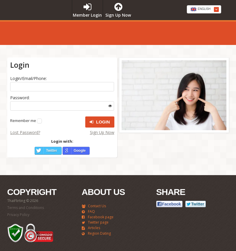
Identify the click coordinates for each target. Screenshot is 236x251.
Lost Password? (25, 132)
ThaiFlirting (37, 21)
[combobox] (204, 9)
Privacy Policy (18, 214)
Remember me (23, 120)
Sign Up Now (102, 132)
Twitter (51, 151)
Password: (20, 97)
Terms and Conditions (25, 207)
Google (80, 151)
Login (100, 122)
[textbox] (204, 10)
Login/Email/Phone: (28, 78)
